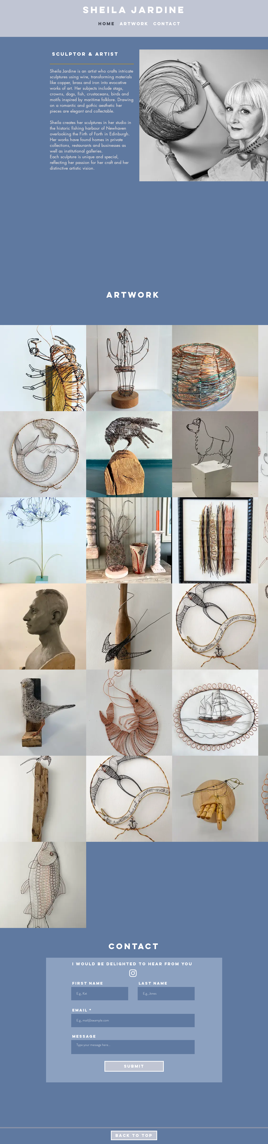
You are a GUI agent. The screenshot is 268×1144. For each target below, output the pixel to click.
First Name (87, 983)
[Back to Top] (134, 1135)
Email (80, 1010)
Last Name (153, 983)
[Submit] (134, 1066)
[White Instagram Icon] (133, 973)
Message (84, 1036)
